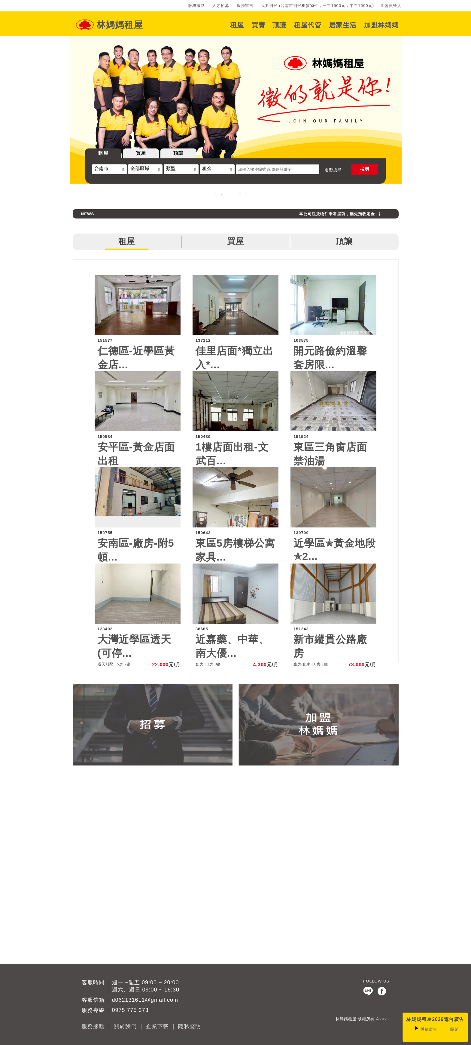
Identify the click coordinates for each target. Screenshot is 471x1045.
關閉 (454, 1029)
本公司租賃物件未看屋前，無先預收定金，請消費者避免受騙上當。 (370, 214)
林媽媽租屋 (119, 25)
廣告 (425, 1029)
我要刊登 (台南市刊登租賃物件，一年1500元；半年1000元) (317, 5)
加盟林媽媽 (381, 25)
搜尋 (364, 169)
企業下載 (157, 1026)
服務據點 (196, 5)
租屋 (237, 25)
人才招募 (220, 5)
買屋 (141, 153)
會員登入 (391, 5)
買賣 (258, 25)
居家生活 (343, 25)
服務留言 (245, 5)
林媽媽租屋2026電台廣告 (435, 1019)
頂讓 (279, 25)
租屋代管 (307, 25)
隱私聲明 (189, 1026)
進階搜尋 (335, 170)
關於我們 (125, 1026)
